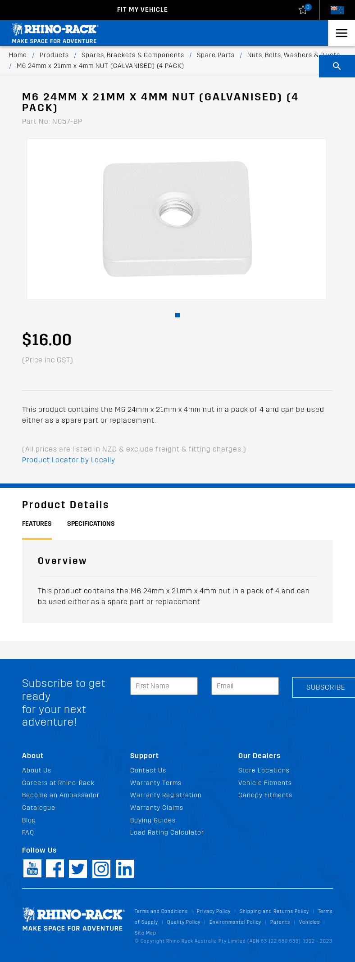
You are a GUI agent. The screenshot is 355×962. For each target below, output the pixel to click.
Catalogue (38, 808)
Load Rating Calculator (167, 832)
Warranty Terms (156, 783)
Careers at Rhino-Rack (58, 783)
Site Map (145, 933)
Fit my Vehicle (142, 10)
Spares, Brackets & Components (133, 55)
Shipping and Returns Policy (274, 911)
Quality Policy (183, 922)
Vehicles (309, 922)
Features (37, 524)
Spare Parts (216, 55)
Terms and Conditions (161, 911)
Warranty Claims (156, 808)
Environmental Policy (235, 922)
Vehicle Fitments (265, 783)
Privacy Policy (214, 911)
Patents (280, 922)
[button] (177, 315)
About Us (36, 770)
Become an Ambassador (61, 795)
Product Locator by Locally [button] (68, 460)
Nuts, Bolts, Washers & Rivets (293, 55)
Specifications (91, 524)
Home (18, 55)
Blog (29, 820)
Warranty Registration (166, 795)
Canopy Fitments (265, 795)
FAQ (28, 832)
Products (54, 55)
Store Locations (264, 770)
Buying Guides (153, 820)
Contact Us (148, 770)
